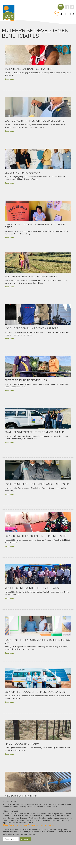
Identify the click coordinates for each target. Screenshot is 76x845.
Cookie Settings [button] (11, 839)
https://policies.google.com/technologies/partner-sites (28, 825)
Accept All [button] (25, 839)
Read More (9, 79)
